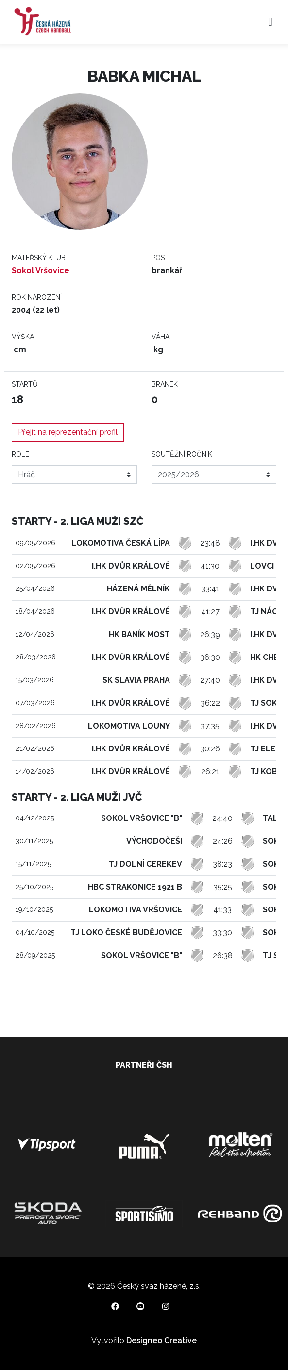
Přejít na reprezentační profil (68, 432)
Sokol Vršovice (40, 270)
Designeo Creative (161, 1340)
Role (20, 454)
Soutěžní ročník (182, 454)
